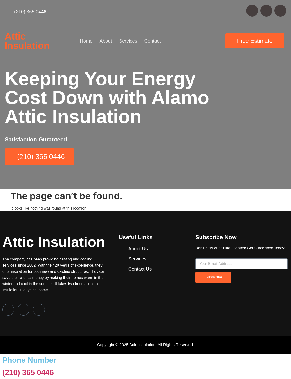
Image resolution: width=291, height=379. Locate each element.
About (106, 41)
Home (86, 41)
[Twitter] (23, 310)
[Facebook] (8, 310)
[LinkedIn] (39, 310)
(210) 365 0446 (28, 373)
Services (128, 41)
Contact (152, 41)
